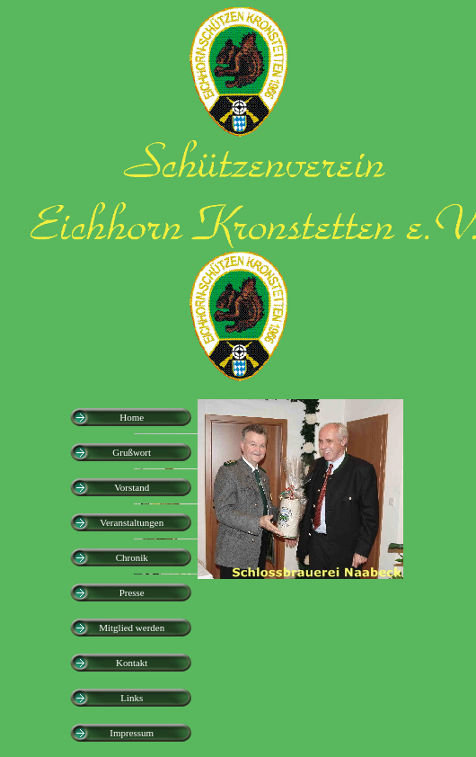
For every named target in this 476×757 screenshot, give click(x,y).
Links (131, 697)
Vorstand (131, 487)
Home (131, 417)
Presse (132, 592)
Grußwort (131, 452)
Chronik (132, 557)
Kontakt (131, 662)
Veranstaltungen (131, 522)
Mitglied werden (131, 627)
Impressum (132, 732)
